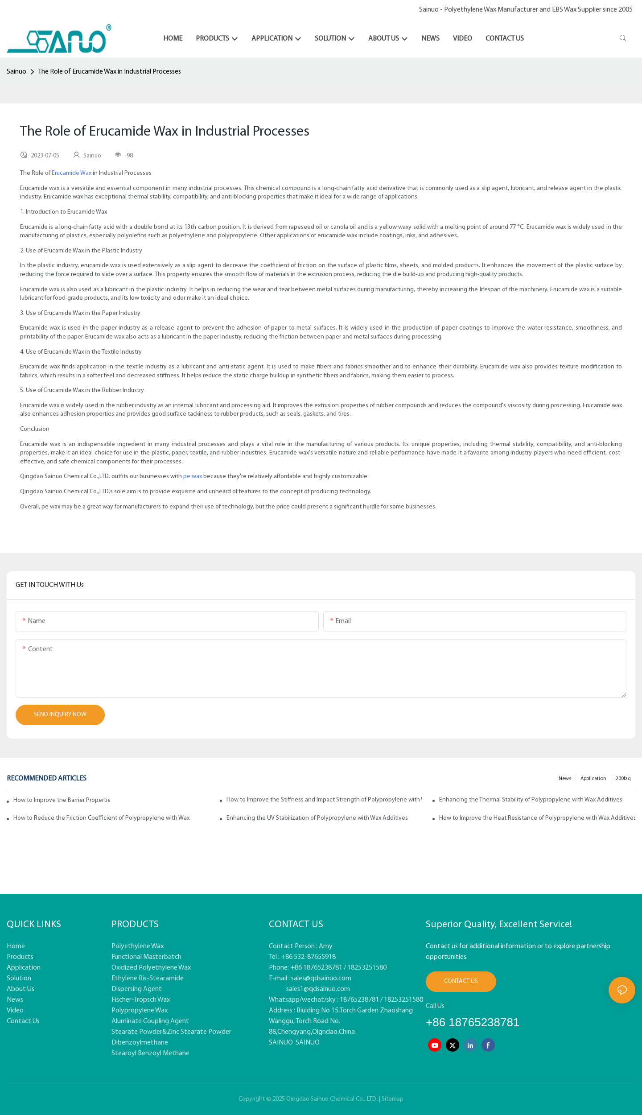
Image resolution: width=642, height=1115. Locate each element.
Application (593, 778)
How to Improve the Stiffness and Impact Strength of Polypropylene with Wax (324, 800)
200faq (623, 778)
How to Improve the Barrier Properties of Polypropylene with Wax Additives (61, 800)
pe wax (192, 476)
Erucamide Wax (71, 173)
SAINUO (281, 1042)
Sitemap (392, 1099)
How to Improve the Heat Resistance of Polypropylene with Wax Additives (537, 818)
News (565, 778)
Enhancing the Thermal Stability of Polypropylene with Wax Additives (530, 800)
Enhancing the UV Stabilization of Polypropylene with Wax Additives (317, 818)
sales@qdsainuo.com (321, 978)
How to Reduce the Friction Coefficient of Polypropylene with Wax (101, 818)
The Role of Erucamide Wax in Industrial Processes (109, 71)
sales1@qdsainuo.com (318, 989)
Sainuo (16, 71)
